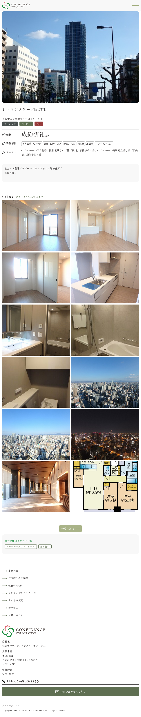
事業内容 (13, 570)
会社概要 (13, 607)
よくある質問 (16, 600)
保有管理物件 (16, 585)
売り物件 (45, 546)
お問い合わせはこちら (73, 691)
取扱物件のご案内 (18, 578)
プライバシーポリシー (13, 705)
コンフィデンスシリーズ (22, 593)
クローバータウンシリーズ (21, 546)
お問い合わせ (16, 615)
